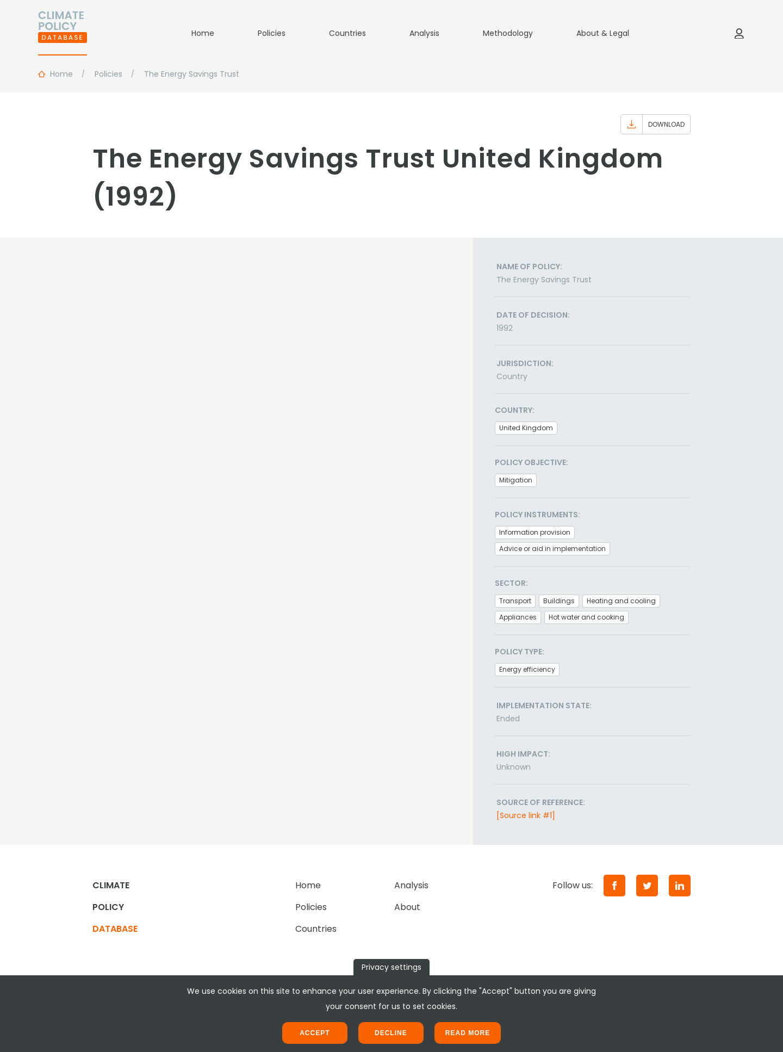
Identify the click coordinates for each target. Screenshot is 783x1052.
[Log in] (739, 33)
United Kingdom (526, 427)
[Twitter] (647, 885)
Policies (271, 33)
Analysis (424, 33)
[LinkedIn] (680, 885)
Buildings (559, 600)
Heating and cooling (621, 600)
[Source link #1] (525, 815)
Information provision (534, 532)
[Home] (62, 33)
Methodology (508, 33)
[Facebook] (614, 885)
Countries (347, 33)
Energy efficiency (527, 669)
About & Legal (602, 33)
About (407, 907)
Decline (391, 1033)
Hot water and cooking (586, 617)
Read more (467, 1033)
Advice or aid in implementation (552, 548)
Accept (315, 1033)
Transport (515, 600)
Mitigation (515, 480)
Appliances (518, 617)
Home (202, 33)
